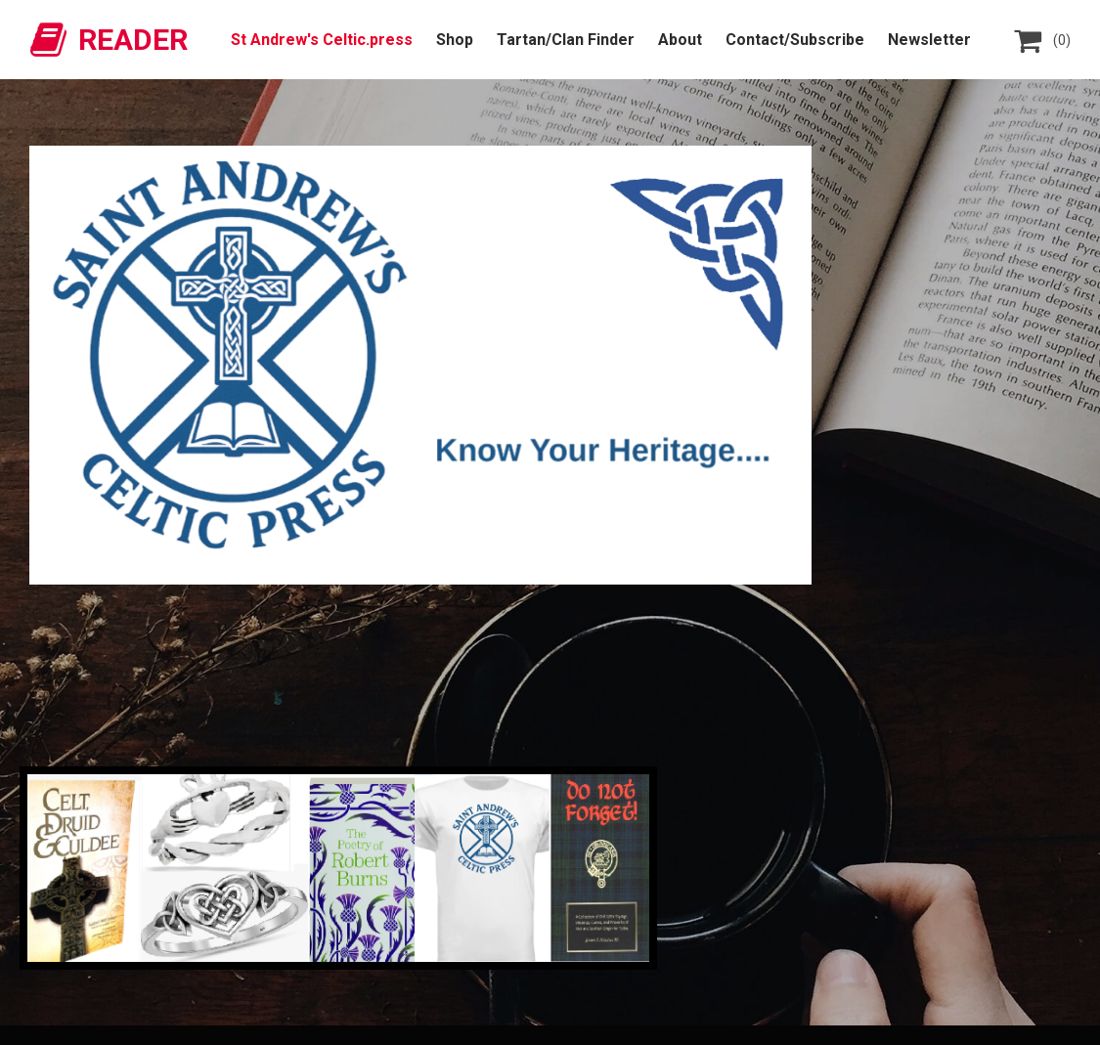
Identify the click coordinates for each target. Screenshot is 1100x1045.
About (680, 39)
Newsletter (929, 39)
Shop (454, 39)
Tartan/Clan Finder (566, 39)
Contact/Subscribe (795, 39)
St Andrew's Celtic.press (322, 39)
